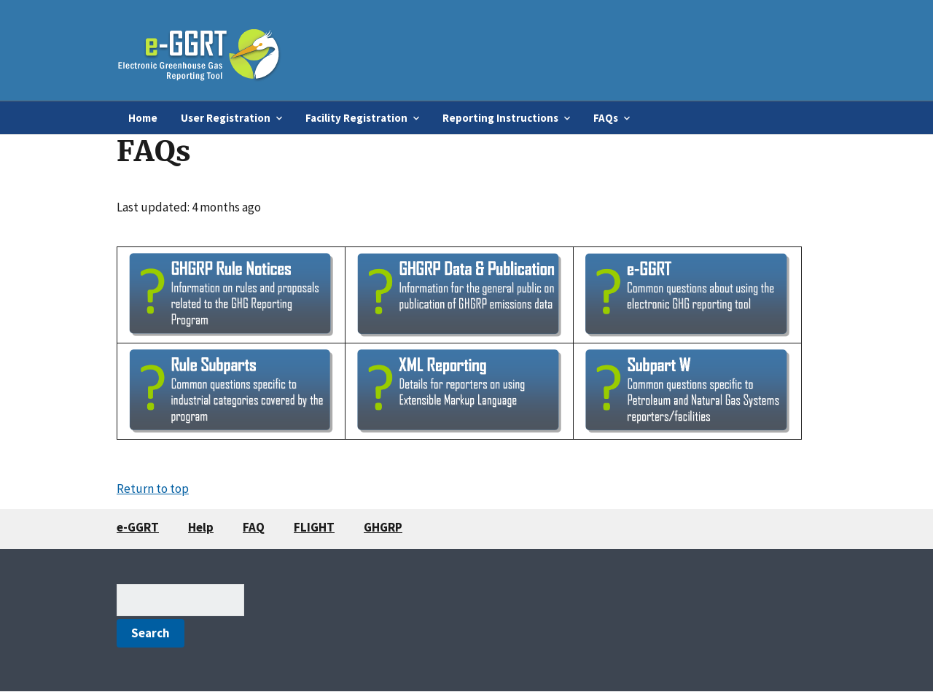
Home (142, 118)
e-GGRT (138, 527)
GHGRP (383, 527)
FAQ (254, 527)
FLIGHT (314, 527)
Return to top (153, 489)
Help (201, 527)
